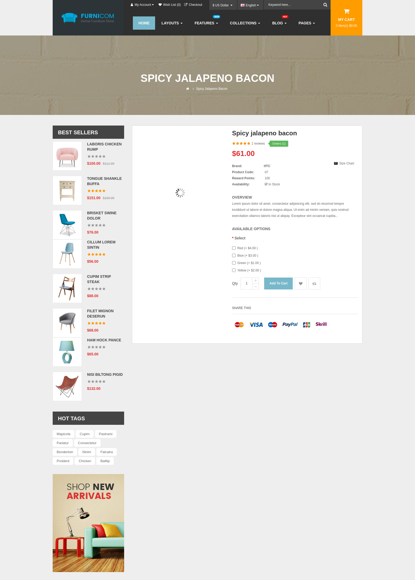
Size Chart (346, 163)
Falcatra (106, 452)
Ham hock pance (104, 340)
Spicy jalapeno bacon (212, 89)
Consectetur (87, 443)
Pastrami (105, 434)
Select (239, 238)
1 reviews (258, 143)
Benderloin (65, 452)
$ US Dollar (222, 5)
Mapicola (63, 434)
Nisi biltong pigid (105, 374)
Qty (235, 283)
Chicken (85, 461)
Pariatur (63, 443)
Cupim (85, 434)
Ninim (86, 452)
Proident (63, 461)
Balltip (105, 461)
